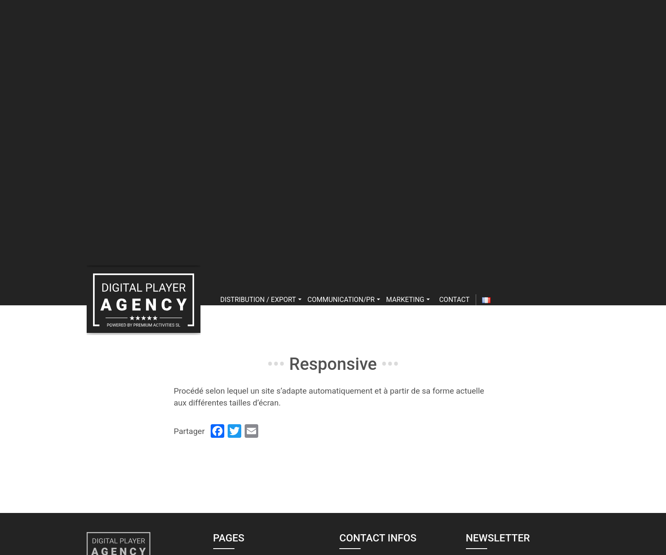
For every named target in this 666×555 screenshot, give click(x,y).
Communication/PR (344, 300)
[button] (300, 300)
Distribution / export (261, 300)
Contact (454, 300)
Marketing (408, 300)
